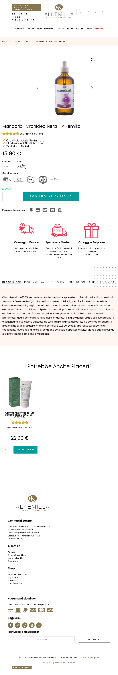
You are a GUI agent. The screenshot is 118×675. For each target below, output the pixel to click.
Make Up (49, 28)
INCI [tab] (27, 282)
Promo (99, 28)
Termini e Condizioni (17, 574)
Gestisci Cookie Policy (66, 662)
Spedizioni (13, 580)
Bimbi (70, 28)
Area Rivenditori (24, 20)
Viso (39, 28)
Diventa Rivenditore (17, 555)
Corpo (30, 28)
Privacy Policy (48, 662)
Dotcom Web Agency (89, 657)
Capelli (19, 28)
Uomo (60, 28)
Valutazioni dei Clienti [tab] (50, 282)
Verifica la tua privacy (22, 667)
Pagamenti (13, 577)
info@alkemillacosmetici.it (26, 532)
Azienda (12, 552)
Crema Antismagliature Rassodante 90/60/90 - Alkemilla (20, 415)
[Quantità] (12, 196)
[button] (95, 13)
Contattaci (20, 14)
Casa (88, 28)
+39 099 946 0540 (25, 529)
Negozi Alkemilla (15, 558)
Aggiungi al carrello (25, 450)
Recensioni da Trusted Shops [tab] (91, 282)
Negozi (17, 17)
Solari (79, 28)
